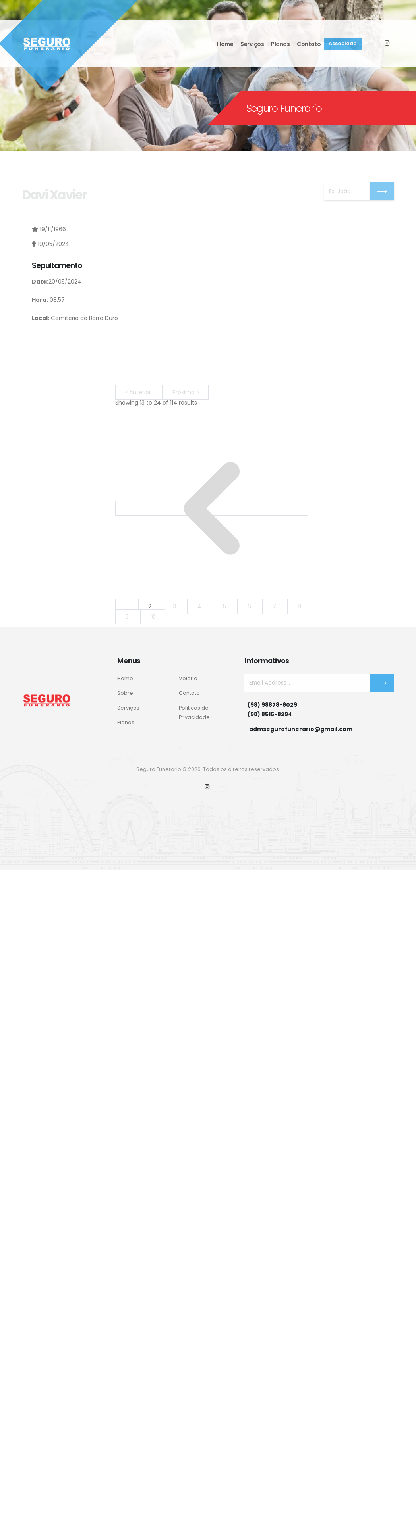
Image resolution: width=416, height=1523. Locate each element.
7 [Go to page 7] (275, 606)
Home (225, 42)
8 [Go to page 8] (299, 606)
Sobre (125, 693)
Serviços (252, 42)
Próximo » (185, 392)
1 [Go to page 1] (126, 606)
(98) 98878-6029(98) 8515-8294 (272, 709)
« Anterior (139, 392)
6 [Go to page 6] (250, 606)
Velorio (188, 678)
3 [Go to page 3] (175, 606)
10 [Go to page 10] (152, 617)
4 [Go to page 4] (200, 606)
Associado (343, 42)
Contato (309, 42)
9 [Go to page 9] (127, 617)
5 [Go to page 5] (225, 606)
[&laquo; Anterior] (211, 508)
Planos (280, 42)
